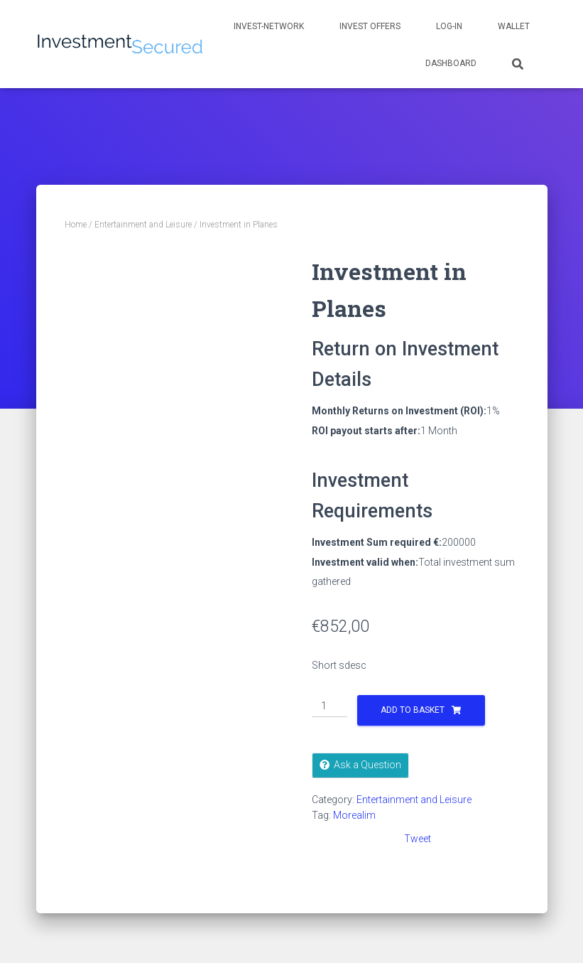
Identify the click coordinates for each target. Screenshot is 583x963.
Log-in (449, 26)
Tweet (417, 838)
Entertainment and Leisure (143, 225)
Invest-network (269, 26)
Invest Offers (370, 26)
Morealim (354, 815)
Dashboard (450, 63)
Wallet (514, 26)
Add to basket (413, 710)
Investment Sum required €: (377, 542)
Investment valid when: (365, 562)
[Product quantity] (330, 706)
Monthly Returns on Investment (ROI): (399, 410)
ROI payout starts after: (366, 430)
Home (76, 225)
